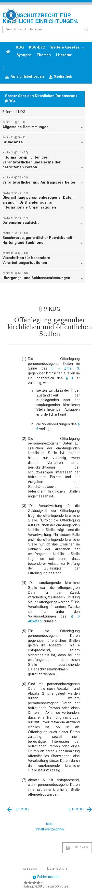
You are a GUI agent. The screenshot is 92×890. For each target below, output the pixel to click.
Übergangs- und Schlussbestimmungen (42, 277)
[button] (77, 847)
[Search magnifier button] (86, 29)
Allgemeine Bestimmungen (42, 126)
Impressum (28, 869)
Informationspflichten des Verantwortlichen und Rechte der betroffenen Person (42, 161)
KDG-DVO (37, 47)
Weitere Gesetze (67, 48)
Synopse (23, 55)
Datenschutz (57, 869)
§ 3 (69, 378)
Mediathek (60, 77)
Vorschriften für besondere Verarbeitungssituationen (42, 259)
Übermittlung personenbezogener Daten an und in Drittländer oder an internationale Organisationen (42, 201)
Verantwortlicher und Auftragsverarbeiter (42, 181)
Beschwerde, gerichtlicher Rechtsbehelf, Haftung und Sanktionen (42, 239)
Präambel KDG (14, 112)
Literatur (64, 55)
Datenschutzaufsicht (42, 221)
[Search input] (44, 29)
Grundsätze (42, 141)
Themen (44, 55)
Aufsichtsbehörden (24, 77)
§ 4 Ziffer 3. (66, 369)
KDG (20, 47)
